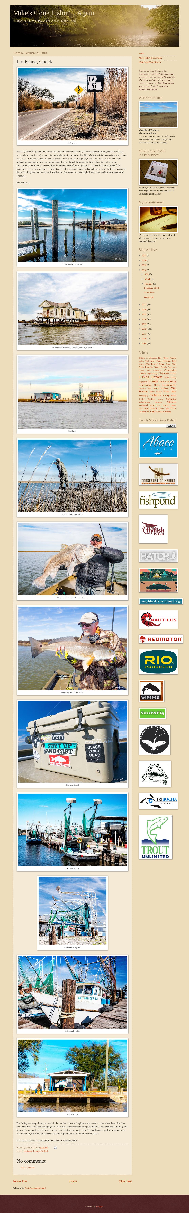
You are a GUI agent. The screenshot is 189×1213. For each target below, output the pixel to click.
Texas (173, 405)
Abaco (166, 358)
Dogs (149, 373)
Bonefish (149, 367)
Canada (164, 367)
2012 (144, 329)
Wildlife (150, 411)
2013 (144, 324)
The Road (143, 408)
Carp (170, 367)
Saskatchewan (144, 402)
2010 (144, 339)
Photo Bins (169, 391)
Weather (142, 412)
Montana (143, 391)
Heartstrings (145, 384)
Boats (141, 367)
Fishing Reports (150, 377)
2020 (144, 260)
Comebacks (157, 370)
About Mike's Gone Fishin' (150, 58)
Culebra (142, 373)
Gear (161, 381)
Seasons (158, 402)
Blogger (99, 1206)
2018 (144, 270)
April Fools (155, 361)
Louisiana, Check (151, 288)
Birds (174, 364)
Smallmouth (143, 405)
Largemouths (169, 384)
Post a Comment (28, 1167)
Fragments (143, 382)
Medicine (165, 388)
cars (174, 367)
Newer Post (20, 1181)
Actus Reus (149, 292)
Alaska (173, 358)
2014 (144, 319)
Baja (174, 361)
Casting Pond (145, 370)
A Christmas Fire (153, 358)
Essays (155, 373)
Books (156, 367)
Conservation (170, 370)
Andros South (144, 361)
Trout (173, 408)
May (147, 274)
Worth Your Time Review (150, 62)
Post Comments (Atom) (35, 1188)
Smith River (155, 405)
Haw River (170, 381)
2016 (144, 309)
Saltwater (171, 398)
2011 (144, 334)
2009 (144, 343)
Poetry (166, 395)
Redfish (44, 1151)
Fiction (173, 373)
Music (152, 392)
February (149, 284)
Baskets (141, 364)
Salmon (160, 399)
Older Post (125, 1181)
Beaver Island (157, 364)
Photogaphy (143, 396)
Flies (167, 377)
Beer (168, 364)
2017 (144, 304)
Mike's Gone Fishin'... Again (53, 13)
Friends (152, 381)
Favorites (164, 373)
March (148, 279)
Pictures (36, 1151)
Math (149, 388)
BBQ (148, 364)
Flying (173, 377)
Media (156, 388)
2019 (144, 265)
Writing (167, 412)
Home (73, 1181)
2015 (144, 314)
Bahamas (167, 361)
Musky (159, 392)
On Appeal (149, 297)
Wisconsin (160, 412)
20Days (142, 358)
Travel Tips (164, 409)
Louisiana (28, 1151)
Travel (153, 408)
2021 (144, 255)
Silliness (171, 402)
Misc (173, 388)
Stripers (166, 405)
